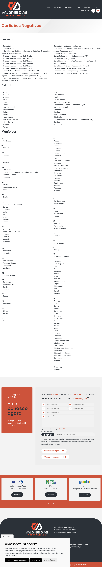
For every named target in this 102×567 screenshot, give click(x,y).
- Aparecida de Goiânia (10, 232)
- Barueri (55, 306)
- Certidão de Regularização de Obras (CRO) (69, 73)
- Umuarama (57, 176)
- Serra (4, 214)
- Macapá (5, 155)
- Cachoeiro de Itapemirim (11, 204)
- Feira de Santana (8, 175)
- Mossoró (56, 216)
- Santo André (58, 346)
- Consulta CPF (7, 46)
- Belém (4, 296)
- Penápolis (56, 336)
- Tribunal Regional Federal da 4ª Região (17, 63)
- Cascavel (56, 146)
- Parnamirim (57, 213)
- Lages (55, 284)
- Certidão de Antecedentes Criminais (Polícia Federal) (74, 61)
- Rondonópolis (7, 285)
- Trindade (5, 242)
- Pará (54, 92)
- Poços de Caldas (8, 263)
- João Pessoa (7, 303)
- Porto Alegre (58, 243)
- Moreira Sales (58, 171)
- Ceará (4, 105)
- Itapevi (55, 321)
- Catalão (5, 234)
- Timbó (55, 291)
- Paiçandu (56, 188)
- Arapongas (57, 143)
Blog (97, 7)
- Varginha (5, 268)
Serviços (57, 7)
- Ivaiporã (56, 186)
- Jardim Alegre (58, 183)
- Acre (4, 92)
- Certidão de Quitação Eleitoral (65, 58)
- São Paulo (57, 117)
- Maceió (5, 162)
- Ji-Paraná (56, 223)
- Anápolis (5, 229)
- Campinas (57, 311)
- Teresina (5, 321)
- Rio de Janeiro (58, 100)
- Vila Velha (5, 219)
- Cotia (55, 313)
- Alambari (56, 301)
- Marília (55, 328)
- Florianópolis (58, 264)
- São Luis (5, 253)
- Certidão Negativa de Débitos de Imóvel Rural (70, 68)
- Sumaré (56, 361)
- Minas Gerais (7, 122)
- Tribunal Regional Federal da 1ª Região (16, 56)
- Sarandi (56, 190)
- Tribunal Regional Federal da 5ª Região (17, 66)
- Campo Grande (8, 276)
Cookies (7, 536)
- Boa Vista (56, 236)
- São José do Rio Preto (61, 356)
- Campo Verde (7, 282)
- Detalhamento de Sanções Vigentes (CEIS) (69, 71)
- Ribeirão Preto (58, 343)
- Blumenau (56, 261)
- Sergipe (56, 122)
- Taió (54, 289)
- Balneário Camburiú (60, 256)
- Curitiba (56, 151)
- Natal (55, 211)
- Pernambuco (58, 95)
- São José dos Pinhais (61, 161)
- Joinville (56, 279)
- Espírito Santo (7, 110)
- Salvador (5, 177)
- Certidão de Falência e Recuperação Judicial (70, 66)
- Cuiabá (4, 287)
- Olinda (4, 311)
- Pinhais (55, 158)
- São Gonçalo (58, 204)
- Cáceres (5, 289)
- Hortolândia (57, 318)
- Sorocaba (57, 358)
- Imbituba (56, 271)
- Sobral (4, 190)
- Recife (4, 313)
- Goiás (4, 112)
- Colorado (56, 148)
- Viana (4, 217)
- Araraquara (57, 303)
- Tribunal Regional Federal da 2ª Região (17, 58)
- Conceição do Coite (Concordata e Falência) (19, 172)
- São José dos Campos (61, 353)
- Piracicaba (57, 338)
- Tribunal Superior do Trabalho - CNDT (16, 68)
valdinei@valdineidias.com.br (76, 544)
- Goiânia (5, 237)
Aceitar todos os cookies (17, 560)
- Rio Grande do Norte (61, 102)
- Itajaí (55, 276)
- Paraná (4, 127)
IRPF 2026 (85, 11)
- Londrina (56, 156)
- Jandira (55, 326)
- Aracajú (56, 250)
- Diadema (56, 316)
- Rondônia (56, 110)
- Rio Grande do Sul (60, 107)
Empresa (46, 7)
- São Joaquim (58, 286)
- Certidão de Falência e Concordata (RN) (68, 105)
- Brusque (56, 259)
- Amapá (5, 97)
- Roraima (56, 112)
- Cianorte (56, 173)
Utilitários (68, 7)
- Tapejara (56, 163)
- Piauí (55, 97)
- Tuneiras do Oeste (60, 166)
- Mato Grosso (7, 117)
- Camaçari (6, 170)
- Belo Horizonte (8, 261)
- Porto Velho (57, 226)
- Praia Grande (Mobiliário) (62, 341)
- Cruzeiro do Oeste (60, 168)
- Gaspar (56, 266)
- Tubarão (56, 294)
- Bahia (4, 102)
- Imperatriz (6, 251)
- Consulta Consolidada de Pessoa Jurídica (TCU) (20, 71)
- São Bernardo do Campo (62, 348)
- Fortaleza (5, 185)
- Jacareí (56, 323)
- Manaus (5, 147)
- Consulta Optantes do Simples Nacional (68, 46)
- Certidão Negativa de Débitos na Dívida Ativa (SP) (72, 120)
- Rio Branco (6, 141)
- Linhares (5, 212)
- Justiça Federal (59, 63)
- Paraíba (5, 125)
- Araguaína (57, 367)
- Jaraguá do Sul (58, 281)
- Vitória (4, 222)
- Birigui (55, 308)
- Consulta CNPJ (7, 49)
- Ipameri (5, 239)
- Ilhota (55, 269)
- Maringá (56, 178)
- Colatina (5, 209)
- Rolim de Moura (59, 228)
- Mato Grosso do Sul (9, 120)
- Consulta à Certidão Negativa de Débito (68, 53)
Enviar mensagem (54, 451)
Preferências (49, 560)
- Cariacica (5, 207)
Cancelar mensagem (55, 457)
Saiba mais (36, 560)
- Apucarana (57, 141)
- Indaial (55, 274)
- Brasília (4, 197)
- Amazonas (6, 100)
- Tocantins (57, 125)
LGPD (78, 7)
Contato (87, 7)
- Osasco (56, 333)
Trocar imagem (47, 431)
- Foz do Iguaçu (58, 153)
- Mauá (55, 331)
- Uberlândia (6, 266)
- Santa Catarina (59, 115)
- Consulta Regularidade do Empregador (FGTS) (71, 56)
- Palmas (56, 370)
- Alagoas (5, 95)
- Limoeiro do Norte (9, 187)
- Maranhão (6, 115)
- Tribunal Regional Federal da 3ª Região (17, 61)
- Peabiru (56, 181)
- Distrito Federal (8, 107)
